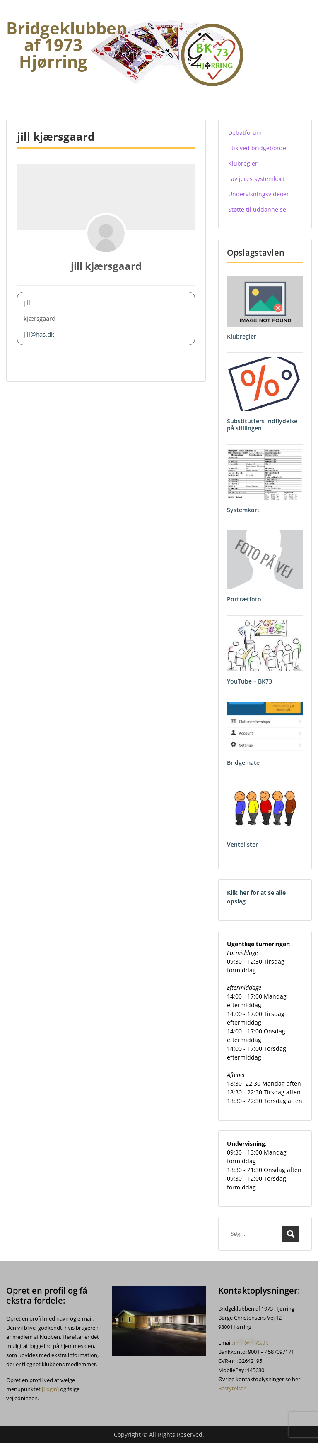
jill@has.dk (39, 334)
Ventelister (242, 844)
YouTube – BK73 (249, 681)
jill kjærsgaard (106, 266)
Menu (15, 14)
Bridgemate (243, 763)
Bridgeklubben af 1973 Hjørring (66, 45)
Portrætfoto (244, 599)
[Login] (50, 1389)
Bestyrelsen (232, 1388)
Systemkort (243, 510)
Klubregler (241, 336)
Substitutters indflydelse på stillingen (262, 424)
